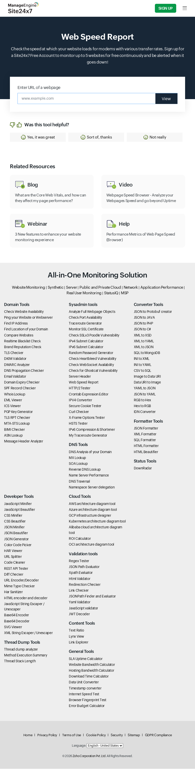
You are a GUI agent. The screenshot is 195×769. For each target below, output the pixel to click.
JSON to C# (142, 330)
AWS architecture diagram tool (92, 504)
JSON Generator (16, 539)
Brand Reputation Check (22, 347)
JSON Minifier (14, 528)
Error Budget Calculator (87, 706)
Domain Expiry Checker (21, 383)
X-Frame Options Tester (87, 418)
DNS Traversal (79, 482)
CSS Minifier (13, 516)
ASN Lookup (13, 436)
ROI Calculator (80, 539)
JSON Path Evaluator (84, 567)
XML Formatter (145, 434)
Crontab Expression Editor (88, 394)
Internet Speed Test (84, 694)
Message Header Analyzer (23, 441)
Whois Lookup (14, 394)
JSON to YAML (145, 394)
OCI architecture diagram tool (91, 545)
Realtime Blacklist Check (22, 341)
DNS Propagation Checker (24, 371)
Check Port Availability (85, 318)
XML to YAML (144, 341)
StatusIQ (111, 293)
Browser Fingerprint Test (87, 700)
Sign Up (165, 8)
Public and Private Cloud (100, 287)
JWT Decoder (79, 614)
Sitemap (134, 735)
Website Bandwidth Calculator (92, 665)
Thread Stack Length (20, 661)
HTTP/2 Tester (79, 389)
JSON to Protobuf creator (153, 312)
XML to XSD (143, 335)
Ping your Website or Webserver (28, 318)
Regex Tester (79, 561)
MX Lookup (77, 458)
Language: (79, 746)
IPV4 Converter (80, 400)
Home (27, 735)
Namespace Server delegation (92, 487)
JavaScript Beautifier (19, 510)
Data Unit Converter (84, 683)
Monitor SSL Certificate (86, 330)
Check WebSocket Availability (91, 365)
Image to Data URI (147, 377)
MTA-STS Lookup (17, 424)
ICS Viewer (12, 406)
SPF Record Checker (20, 389)
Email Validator (15, 377)
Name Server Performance (89, 476)
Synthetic (56, 287)
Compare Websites (18, 335)
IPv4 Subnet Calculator (86, 341)
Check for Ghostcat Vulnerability (93, 371)
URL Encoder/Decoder (21, 580)
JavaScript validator (83, 608)
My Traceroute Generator (88, 436)
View (166, 98)
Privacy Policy (47, 735)
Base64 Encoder (16, 615)
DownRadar (143, 469)
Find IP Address (16, 324)
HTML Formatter (146, 446)
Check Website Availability (24, 312)
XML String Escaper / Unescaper (28, 633)
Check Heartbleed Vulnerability (92, 359)
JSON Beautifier (16, 533)
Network (131, 287)
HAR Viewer (13, 551)
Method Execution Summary (25, 655)
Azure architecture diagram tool (93, 510)
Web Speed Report (83, 383)
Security (117, 735)
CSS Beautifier (15, 521)
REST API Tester (16, 569)
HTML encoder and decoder (25, 598)
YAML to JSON (145, 389)
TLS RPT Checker (17, 418)
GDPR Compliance (158, 735)
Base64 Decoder (16, 621)
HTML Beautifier (146, 452)
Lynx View (76, 637)
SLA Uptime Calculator (85, 659)
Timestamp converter (85, 688)
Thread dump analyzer (21, 650)
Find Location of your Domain (26, 330)
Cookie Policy (96, 735)
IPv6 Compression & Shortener (92, 430)
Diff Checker (13, 575)
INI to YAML (142, 365)
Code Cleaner (14, 563)
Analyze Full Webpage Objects (92, 312)
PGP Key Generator (18, 412)
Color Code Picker (17, 545)
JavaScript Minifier (17, 504)
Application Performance (161, 287)
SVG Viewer (13, 627)
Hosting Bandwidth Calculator (91, 671)
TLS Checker (13, 353)
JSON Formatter (146, 428)
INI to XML (141, 359)
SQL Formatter (145, 440)
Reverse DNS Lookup (85, 470)
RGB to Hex (142, 400)
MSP (124, 293)
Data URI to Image (147, 383)
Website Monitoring (28, 287)
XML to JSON (144, 347)
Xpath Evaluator (81, 573)
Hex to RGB (142, 406)
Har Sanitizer (13, 592)
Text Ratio (76, 631)
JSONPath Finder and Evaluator (92, 597)
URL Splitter (13, 557)
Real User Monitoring (84, 293)
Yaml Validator (79, 603)
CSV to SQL (142, 371)
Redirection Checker (84, 585)
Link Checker (79, 591)
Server (71, 287)
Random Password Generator (91, 353)
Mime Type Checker (19, 587)
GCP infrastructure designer (90, 516)
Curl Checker (79, 412)
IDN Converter (145, 412)
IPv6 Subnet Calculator (86, 347)
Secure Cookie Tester (85, 406)
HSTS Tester (78, 424)
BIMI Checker (14, 430)
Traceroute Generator (85, 324)
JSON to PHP (143, 324)
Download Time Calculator (88, 677)
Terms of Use (71, 735)
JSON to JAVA (144, 318)
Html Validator (79, 579)
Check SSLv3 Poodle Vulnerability (94, 335)
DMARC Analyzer (17, 365)
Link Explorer (78, 642)
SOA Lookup (78, 464)
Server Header (80, 377)
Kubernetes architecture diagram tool (97, 521)
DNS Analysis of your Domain (90, 452)
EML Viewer (13, 400)
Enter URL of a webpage (39, 87)
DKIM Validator (15, 359)
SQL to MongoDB (147, 353)
